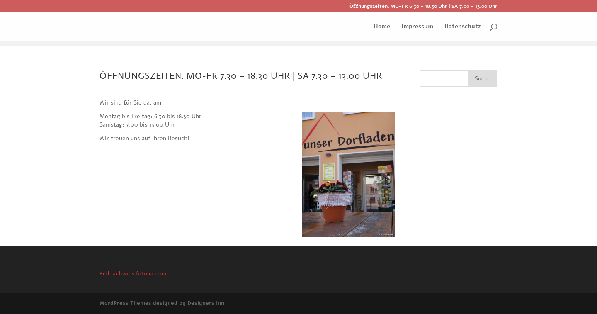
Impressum (417, 27)
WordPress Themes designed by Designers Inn (162, 303)
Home (382, 27)
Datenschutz (462, 27)
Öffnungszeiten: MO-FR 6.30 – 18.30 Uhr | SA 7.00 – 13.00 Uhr (423, 7)
